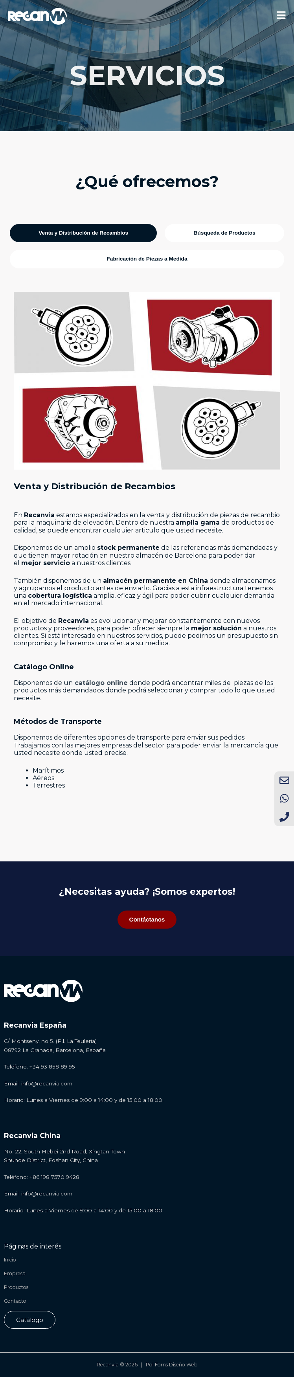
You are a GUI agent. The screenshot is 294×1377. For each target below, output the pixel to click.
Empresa (15, 1273)
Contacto (15, 1301)
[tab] (83, 233)
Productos (16, 1287)
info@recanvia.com (46, 1083)
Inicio (10, 1260)
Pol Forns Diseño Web (172, 1365)
